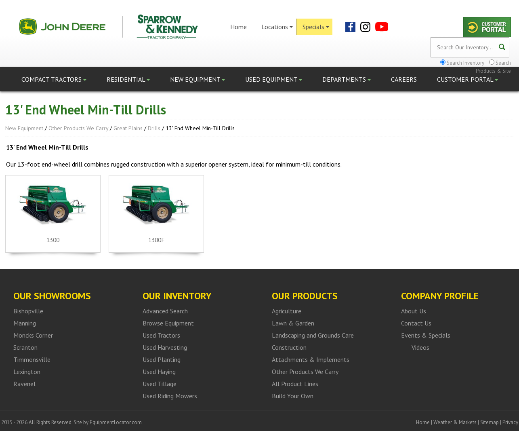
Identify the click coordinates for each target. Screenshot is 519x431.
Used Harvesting (165, 347)
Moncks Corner (33, 335)
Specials (316, 27)
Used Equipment (273, 79)
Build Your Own (292, 396)
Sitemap (489, 422)
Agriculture (286, 311)
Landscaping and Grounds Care (313, 335)
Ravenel (24, 384)
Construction (289, 347)
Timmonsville (31, 359)
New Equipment (197, 79)
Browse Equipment (168, 323)
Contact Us (416, 323)
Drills (154, 128)
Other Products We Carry (78, 128)
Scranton (25, 347)
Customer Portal (467, 79)
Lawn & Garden (293, 323)
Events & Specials (425, 335)
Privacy (510, 422)
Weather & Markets (455, 422)
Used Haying (159, 372)
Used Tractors (161, 335)
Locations (277, 27)
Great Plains (128, 128)
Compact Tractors (53, 79)
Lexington (26, 372)
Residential (128, 79)
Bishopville (28, 311)
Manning (24, 323)
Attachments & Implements (310, 359)
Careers (404, 79)
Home (238, 27)
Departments (346, 79)
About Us (413, 311)
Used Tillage (160, 384)
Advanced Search (165, 311)
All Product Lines (295, 384)
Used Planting (162, 359)
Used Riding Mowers (170, 396)
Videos (420, 347)
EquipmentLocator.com (116, 422)
